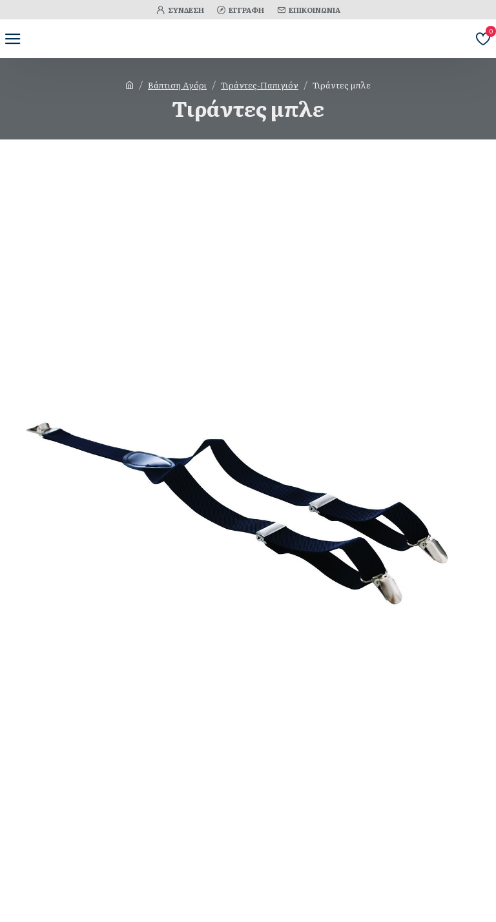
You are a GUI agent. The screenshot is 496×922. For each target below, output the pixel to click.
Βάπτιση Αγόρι (177, 85)
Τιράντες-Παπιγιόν (259, 85)
